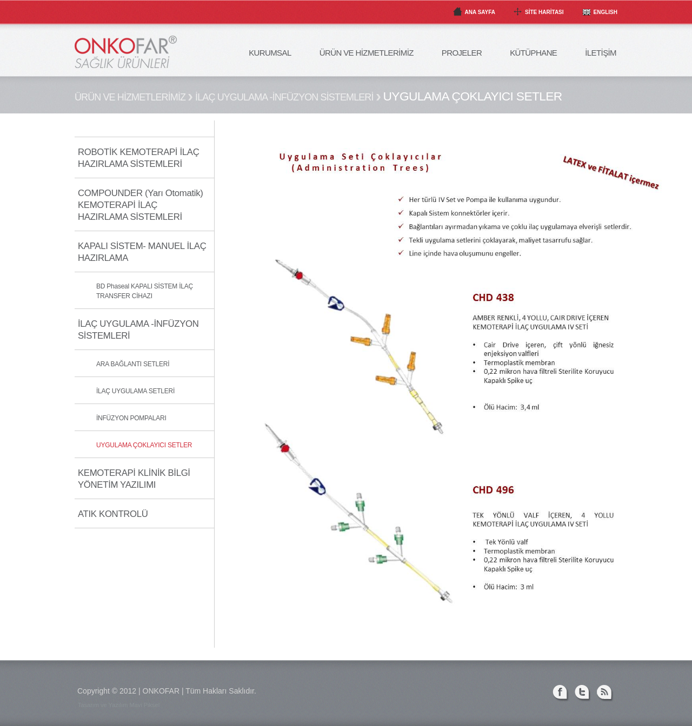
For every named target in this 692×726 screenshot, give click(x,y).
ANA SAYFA (480, 12)
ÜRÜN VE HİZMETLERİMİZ (367, 52)
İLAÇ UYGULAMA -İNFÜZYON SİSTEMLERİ (284, 97)
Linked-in (538, 693)
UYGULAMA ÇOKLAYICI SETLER (472, 96)
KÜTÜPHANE (533, 52)
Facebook (561, 693)
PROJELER (462, 52)
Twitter (583, 693)
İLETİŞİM (600, 52)
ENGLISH (605, 12)
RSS (605, 693)
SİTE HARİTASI (544, 12)
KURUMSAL (270, 52)
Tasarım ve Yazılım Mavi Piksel (118, 705)
